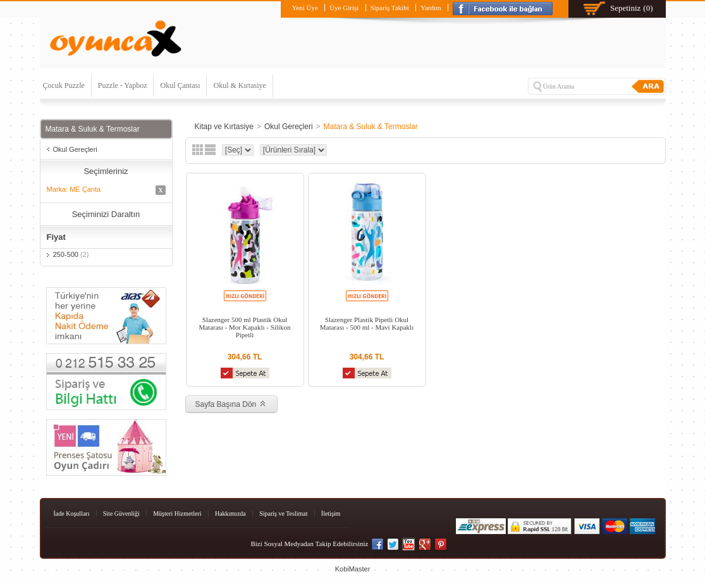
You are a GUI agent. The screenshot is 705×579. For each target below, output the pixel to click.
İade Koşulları (72, 513)
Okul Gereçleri (75, 149)
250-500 (71, 254)
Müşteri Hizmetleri (177, 513)
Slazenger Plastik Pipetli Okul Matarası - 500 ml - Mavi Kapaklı (367, 323)
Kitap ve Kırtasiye (224, 126)
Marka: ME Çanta (106, 190)
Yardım (430, 7)
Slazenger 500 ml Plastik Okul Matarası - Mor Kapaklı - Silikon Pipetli (244, 327)
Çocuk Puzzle (64, 85)
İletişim (331, 513)
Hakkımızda (230, 513)
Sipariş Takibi (390, 7)
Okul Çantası (180, 85)
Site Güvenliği (121, 513)
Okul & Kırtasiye (239, 85)
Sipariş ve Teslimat (283, 513)
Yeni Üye (304, 7)
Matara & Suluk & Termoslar (371, 126)
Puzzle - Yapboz (122, 85)
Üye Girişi (344, 7)
